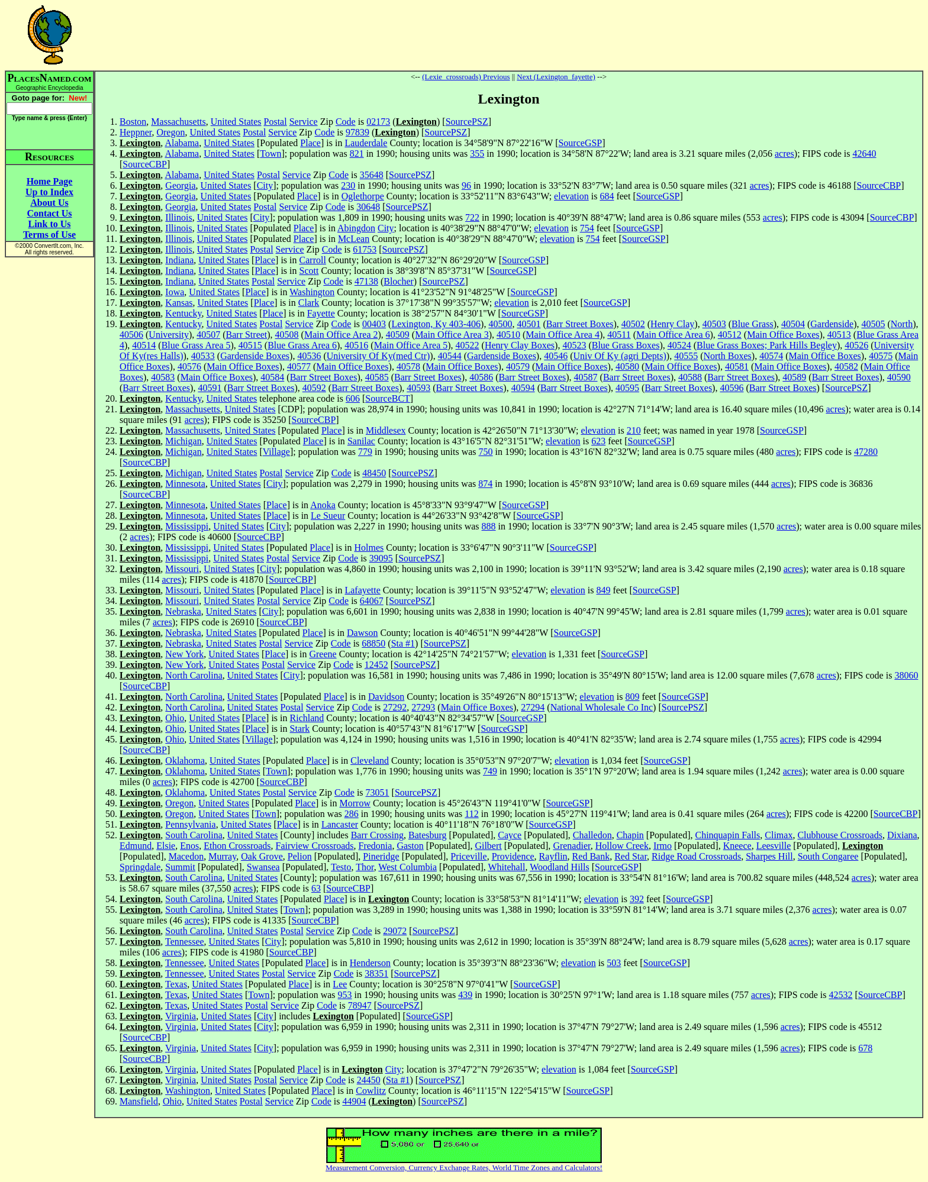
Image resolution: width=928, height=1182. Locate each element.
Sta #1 (403, 643)
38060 (906, 675)
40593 (418, 388)
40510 (508, 335)
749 (490, 771)
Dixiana (902, 835)
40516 (356, 345)
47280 (866, 452)
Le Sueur (328, 516)
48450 (374, 473)
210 (634, 430)
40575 (880, 356)
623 (598, 441)
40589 (794, 377)
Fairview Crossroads (315, 846)
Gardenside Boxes (254, 356)
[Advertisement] (509, 35)
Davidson (386, 697)
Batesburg (427, 835)
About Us (49, 203)
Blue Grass (753, 324)
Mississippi (186, 526)
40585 (377, 377)
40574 (771, 356)
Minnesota (185, 484)
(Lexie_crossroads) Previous (466, 76)
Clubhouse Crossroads (839, 835)
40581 (737, 366)
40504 (793, 324)
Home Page (50, 181)
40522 (467, 345)
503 (614, 963)
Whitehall (506, 867)
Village (276, 452)
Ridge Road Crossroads (696, 856)
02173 (378, 122)
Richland (307, 718)
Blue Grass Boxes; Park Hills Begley (767, 345)
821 (357, 153)
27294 (532, 707)
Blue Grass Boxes (626, 345)
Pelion (300, 856)
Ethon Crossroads (237, 846)
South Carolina (193, 835)
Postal (275, 122)
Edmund (136, 846)
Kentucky (183, 313)
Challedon (592, 835)
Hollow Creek (622, 846)
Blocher (399, 281)
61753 (364, 249)
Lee (340, 984)
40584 (272, 377)
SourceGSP (580, 143)
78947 (360, 1005)
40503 (714, 324)
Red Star (630, 856)
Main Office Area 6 (673, 335)
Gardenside (831, 324)
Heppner (136, 132)
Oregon (170, 132)
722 (472, 217)
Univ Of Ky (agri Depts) (619, 356)
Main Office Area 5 (411, 345)
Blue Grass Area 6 (302, 345)
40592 (314, 388)
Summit (180, 867)
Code (346, 122)
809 (633, 697)
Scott (309, 271)
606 (353, 398)
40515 (250, 345)
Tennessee (184, 941)
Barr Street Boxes (580, 324)
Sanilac (361, 441)
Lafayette (362, 590)
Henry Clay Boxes (520, 345)
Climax (778, 835)
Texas (176, 984)
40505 (873, 324)
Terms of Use (49, 235)
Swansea (263, 867)
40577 (299, 366)
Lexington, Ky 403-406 (436, 324)
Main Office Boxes (783, 335)
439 (465, 995)
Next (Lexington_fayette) (556, 76)
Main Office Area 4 (563, 335)
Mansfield (139, 1101)
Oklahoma (185, 760)
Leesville (773, 846)
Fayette (321, 313)
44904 (354, 1101)
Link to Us (49, 224)
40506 (131, 335)
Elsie (165, 846)
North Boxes (727, 356)
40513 (839, 335)
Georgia (180, 185)
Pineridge (381, 856)
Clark (309, 303)
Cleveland (369, 760)
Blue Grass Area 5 (196, 345)
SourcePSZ (467, 122)
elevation (571, 196)
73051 (377, 792)
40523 (574, 345)
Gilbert (488, 846)
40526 (856, 345)
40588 (690, 377)
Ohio (174, 718)
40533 (203, 356)
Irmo (662, 846)
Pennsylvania (190, 824)
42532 (840, 995)
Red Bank (591, 856)
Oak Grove (262, 856)
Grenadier (571, 846)
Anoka (323, 505)
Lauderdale (365, 143)
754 (587, 228)
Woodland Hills (559, 867)
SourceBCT (387, 398)
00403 (374, 324)
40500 (500, 324)
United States (236, 122)
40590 (899, 377)
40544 (450, 356)
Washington (311, 292)
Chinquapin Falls (728, 835)
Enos (189, 846)
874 (485, 484)
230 (348, 185)
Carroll (312, 260)
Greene (322, 654)
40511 (618, 335)
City (265, 185)
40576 (189, 366)
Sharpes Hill (769, 856)
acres (784, 153)
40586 (481, 377)
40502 (633, 324)
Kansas (178, 303)
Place (310, 143)
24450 (369, 1080)
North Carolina (193, 675)
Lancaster (339, 824)
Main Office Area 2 (341, 335)
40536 (309, 356)
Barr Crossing (377, 835)
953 (345, 995)
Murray (222, 856)
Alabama (182, 143)
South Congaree (828, 856)
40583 (163, 377)
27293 (423, 707)
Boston (133, 122)
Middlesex (386, 430)
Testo (341, 867)
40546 (556, 356)
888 (489, 526)
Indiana (179, 260)
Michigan (183, 441)
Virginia (180, 1016)
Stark (300, 729)
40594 (523, 388)
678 (865, 1048)
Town (270, 153)
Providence (513, 856)
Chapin (630, 835)
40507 (208, 335)
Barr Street (247, 335)
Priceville (468, 856)
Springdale (140, 867)
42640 (865, 153)
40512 (730, 335)
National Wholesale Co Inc (601, 707)
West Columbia (407, 867)
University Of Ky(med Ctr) (378, 356)
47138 (366, 281)
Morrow (355, 803)
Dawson (362, 633)
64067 (372, 601)
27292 (395, 707)
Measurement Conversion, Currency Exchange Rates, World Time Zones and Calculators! (464, 1167)
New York (184, 654)
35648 (372, 175)
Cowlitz (371, 1091)
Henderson (370, 963)
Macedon (186, 856)
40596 (731, 388)
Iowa (174, 292)
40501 (528, 324)
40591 (209, 388)
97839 (357, 132)
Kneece (737, 846)
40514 (144, 345)
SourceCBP (145, 164)
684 (607, 196)
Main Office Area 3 (452, 335)
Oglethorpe (362, 196)
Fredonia (375, 846)
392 (637, 899)
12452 (376, 665)
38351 (376, 973)
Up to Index (49, 192)
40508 (287, 335)
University (169, 335)
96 (466, 185)
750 (486, 452)
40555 (686, 356)
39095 (381, 558)
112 (471, 814)
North (902, 324)
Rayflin (553, 856)
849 (603, 590)
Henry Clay (672, 324)
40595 (627, 388)
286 (351, 814)
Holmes (369, 547)
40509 (398, 335)
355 (477, 153)
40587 (586, 377)
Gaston (410, 846)
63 (316, 888)
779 (365, 452)
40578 (408, 366)
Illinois (178, 217)
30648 (368, 207)
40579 (518, 366)
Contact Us (49, 213)
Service (303, 122)
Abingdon (356, 228)
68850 (373, 643)
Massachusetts (178, 122)
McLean (353, 239)
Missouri (182, 569)
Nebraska (183, 611)
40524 (679, 345)
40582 (846, 366)
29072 (395, 931)
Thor (364, 867)
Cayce (509, 835)
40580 (627, 366)
